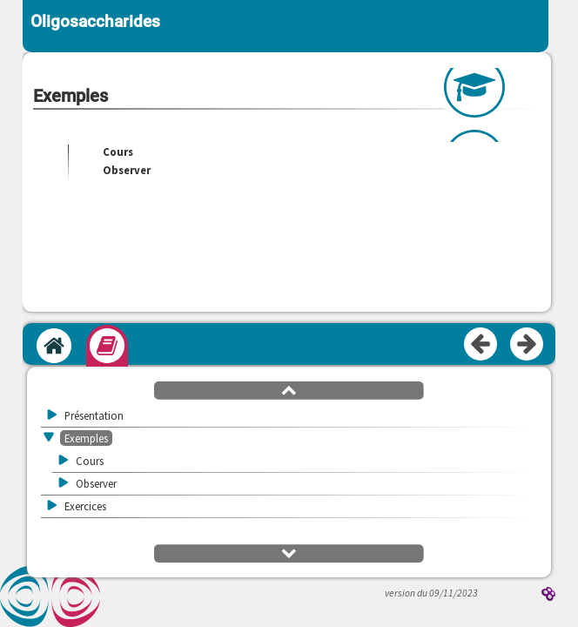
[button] (289, 389)
